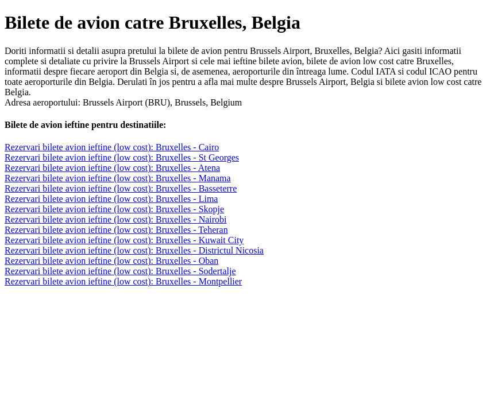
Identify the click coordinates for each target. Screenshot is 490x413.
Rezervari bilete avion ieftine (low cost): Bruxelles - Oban (111, 261)
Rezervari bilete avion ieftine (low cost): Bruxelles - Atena (112, 168)
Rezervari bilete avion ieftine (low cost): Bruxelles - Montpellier (123, 281)
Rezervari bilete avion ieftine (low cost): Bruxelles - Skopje (114, 209)
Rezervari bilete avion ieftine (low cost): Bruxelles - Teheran (116, 230)
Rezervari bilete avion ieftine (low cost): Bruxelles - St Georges (122, 157)
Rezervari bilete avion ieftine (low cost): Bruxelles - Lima (111, 199)
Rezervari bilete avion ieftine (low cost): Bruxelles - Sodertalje (120, 271)
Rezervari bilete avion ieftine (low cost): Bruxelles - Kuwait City (124, 240)
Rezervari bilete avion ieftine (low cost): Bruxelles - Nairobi (116, 219)
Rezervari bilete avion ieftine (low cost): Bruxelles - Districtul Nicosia (134, 250)
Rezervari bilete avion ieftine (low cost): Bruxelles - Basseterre (121, 188)
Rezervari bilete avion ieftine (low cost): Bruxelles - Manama (118, 178)
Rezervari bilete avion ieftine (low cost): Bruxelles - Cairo (112, 147)
